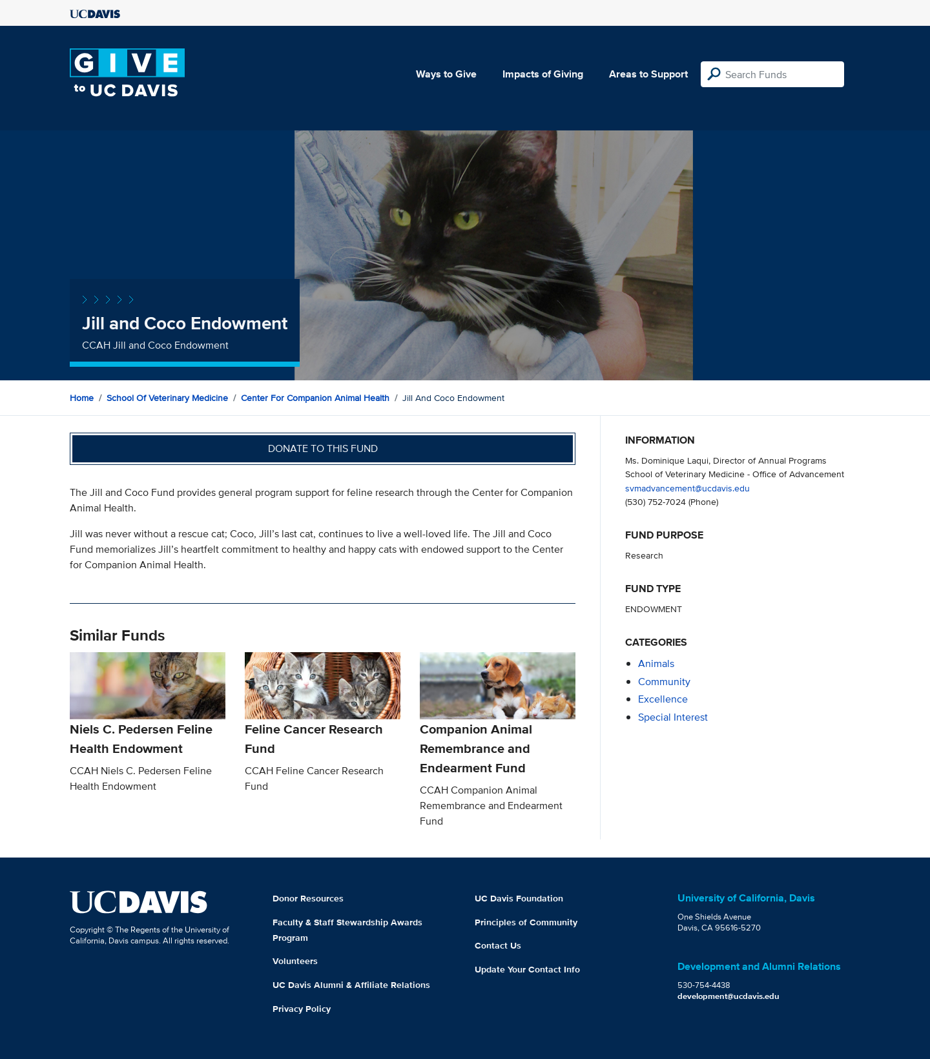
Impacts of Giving (542, 74)
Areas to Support (648, 74)
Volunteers (295, 960)
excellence (663, 699)
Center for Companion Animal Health (315, 397)
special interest (673, 717)
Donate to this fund (323, 448)
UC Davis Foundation (519, 898)
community (664, 681)
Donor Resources (308, 898)
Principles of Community (526, 922)
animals (656, 663)
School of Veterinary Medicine (167, 397)
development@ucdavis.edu (728, 996)
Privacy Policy (302, 1008)
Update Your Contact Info (527, 969)
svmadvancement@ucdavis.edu (687, 488)
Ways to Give (446, 74)
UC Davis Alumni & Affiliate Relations (351, 984)
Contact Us (498, 945)
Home (82, 397)
